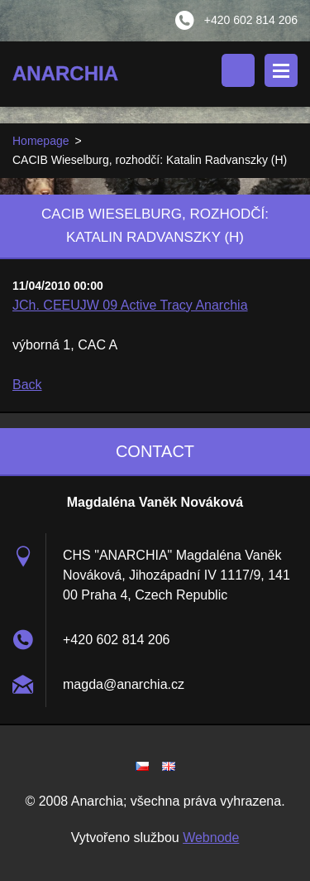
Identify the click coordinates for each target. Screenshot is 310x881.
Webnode (211, 837)
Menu (281, 70)
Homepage (40, 140)
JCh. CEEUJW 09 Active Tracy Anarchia (130, 305)
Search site (238, 70)
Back (27, 385)
